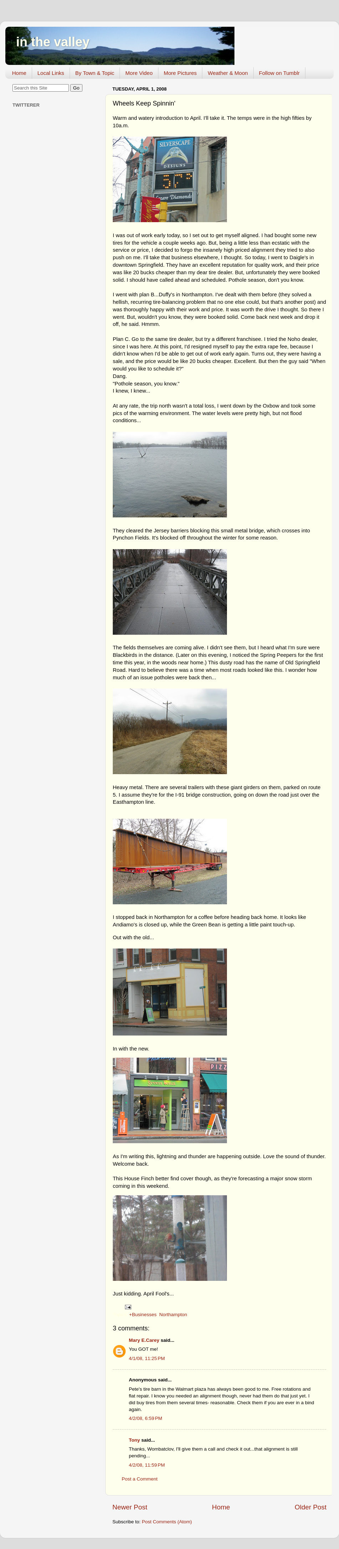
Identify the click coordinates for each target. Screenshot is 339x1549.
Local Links (50, 73)
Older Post (311, 1507)
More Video (138, 73)
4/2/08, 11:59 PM (147, 1465)
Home (19, 73)
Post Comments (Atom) (167, 1521)
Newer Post (129, 1507)
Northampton (173, 1314)
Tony (134, 1440)
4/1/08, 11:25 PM (147, 1358)
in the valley (53, 42)
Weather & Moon (228, 73)
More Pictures (180, 73)
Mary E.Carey (144, 1340)
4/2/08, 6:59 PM (145, 1418)
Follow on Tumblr (279, 73)
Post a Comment (140, 1479)
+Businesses (143, 1314)
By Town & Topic (95, 73)
